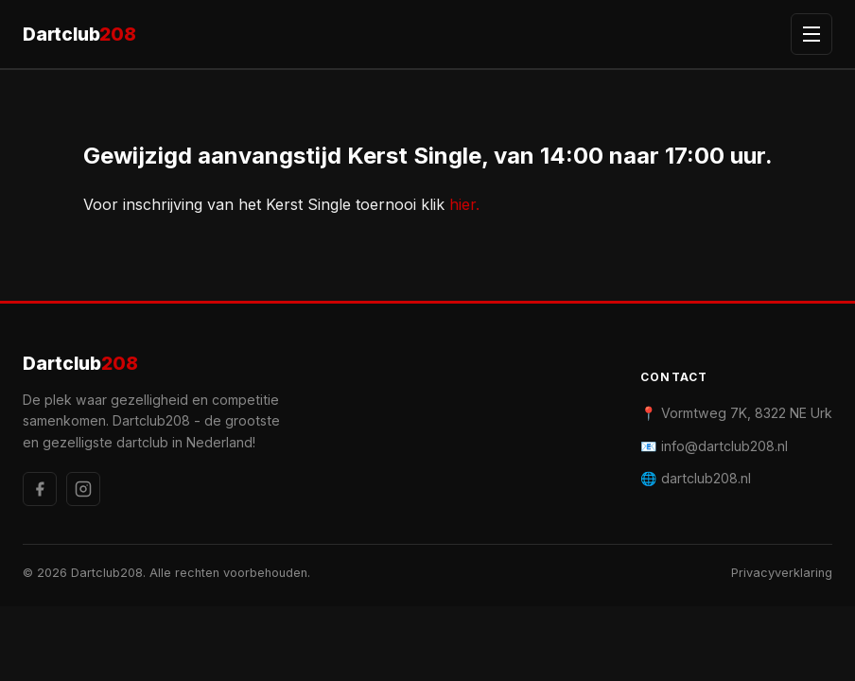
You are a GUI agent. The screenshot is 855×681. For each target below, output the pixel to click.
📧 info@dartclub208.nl (714, 446)
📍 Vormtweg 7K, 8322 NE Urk (736, 413)
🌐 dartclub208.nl (695, 478)
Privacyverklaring (781, 573)
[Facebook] (40, 489)
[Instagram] (83, 489)
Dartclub (79, 34)
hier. (464, 204)
